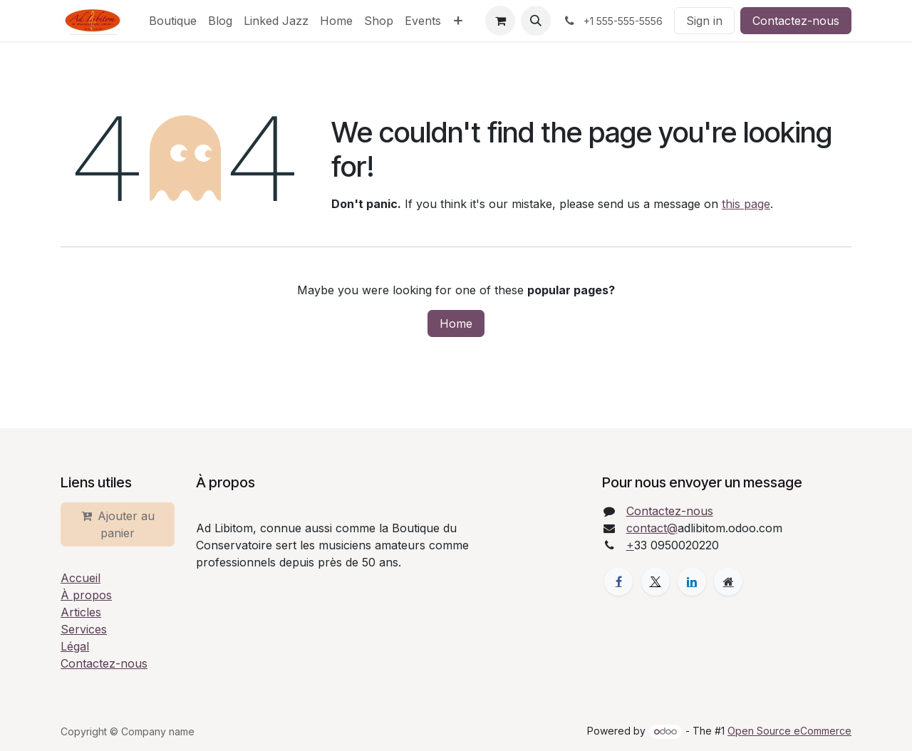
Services (84, 629)
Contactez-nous (795, 21)
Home (456, 323)
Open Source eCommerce (789, 731)
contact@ (652, 528)
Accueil (80, 578)
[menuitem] (172, 20)
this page (746, 204)
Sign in (704, 21)
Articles (81, 612)
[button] (536, 21)
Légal (75, 646)
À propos (86, 595)
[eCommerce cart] (500, 21)
